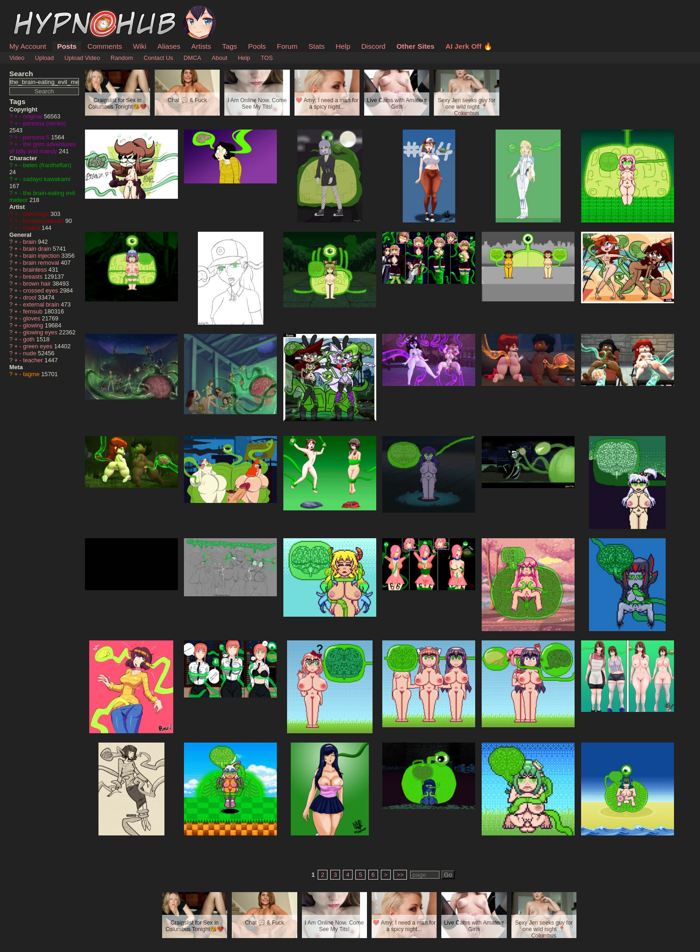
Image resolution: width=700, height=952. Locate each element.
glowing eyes (41, 332)
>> (400, 874)
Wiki (139, 46)
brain (30, 241)
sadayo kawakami (47, 179)
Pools (257, 46)
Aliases (169, 46)
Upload (44, 57)
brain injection (42, 255)
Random (122, 57)
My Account (27, 46)
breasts (34, 276)
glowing (34, 325)
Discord (373, 46)
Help (343, 46)
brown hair (37, 283)
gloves (32, 318)
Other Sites (415, 46)
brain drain (38, 248)
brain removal (42, 262)
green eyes (38, 346)
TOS (267, 57)
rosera (32, 227)
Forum (287, 46)
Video (17, 57)
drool (30, 297)
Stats (316, 46)
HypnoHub (34, 11)
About (219, 57)
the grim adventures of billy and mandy (42, 148)
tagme (32, 374)
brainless (36, 269)
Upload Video (82, 57)
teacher (34, 360)
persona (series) (44, 123)
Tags (229, 46)
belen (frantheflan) (47, 165)
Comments (104, 46)
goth (29, 339)
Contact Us (158, 57)
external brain (42, 304)
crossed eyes (41, 290)
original (33, 116)
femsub (34, 311)
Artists (201, 46)
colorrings (37, 213)
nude (30, 353)
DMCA (192, 57)
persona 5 (37, 137)
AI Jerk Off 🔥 (468, 46)
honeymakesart (44, 220)
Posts (67, 46)
